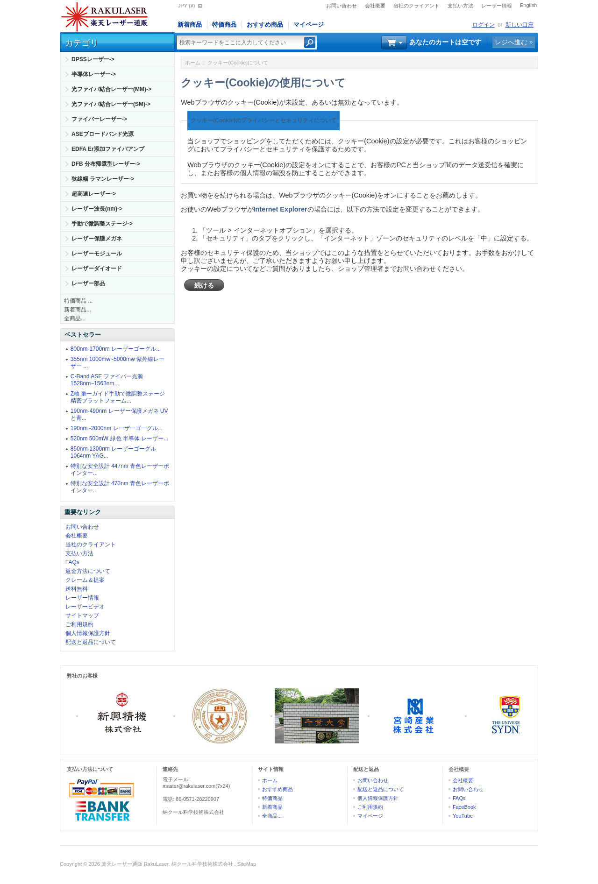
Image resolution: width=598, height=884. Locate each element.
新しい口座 (519, 24)
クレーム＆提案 (85, 580)
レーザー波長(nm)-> (96, 208)
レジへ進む (511, 42)
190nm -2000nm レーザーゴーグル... (117, 428)
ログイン (483, 24)
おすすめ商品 (265, 24)
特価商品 (224, 24)
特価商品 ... (78, 300)
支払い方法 (460, 5)
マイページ (308, 24)
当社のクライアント (416, 5)
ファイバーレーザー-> (99, 119)
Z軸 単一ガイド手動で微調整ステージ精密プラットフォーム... (118, 397)
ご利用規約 (79, 624)
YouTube (463, 816)
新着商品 (190, 24)
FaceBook (464, 807)
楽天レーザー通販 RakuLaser (135, 864)
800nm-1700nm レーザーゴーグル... (116, 349)
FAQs (72, 562)
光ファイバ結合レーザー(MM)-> (111, 89)
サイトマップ (82, 615)
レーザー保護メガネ (96, 238)
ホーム (192, 62)
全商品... (74, 318)
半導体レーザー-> (93, 74)
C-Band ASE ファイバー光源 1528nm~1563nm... (107, 380)
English (528, 5)
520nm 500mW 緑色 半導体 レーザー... (119, 438)
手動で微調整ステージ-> (102, 223)
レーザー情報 (496, 5)
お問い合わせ (341, 5)
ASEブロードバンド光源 (102, 134)
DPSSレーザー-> (92, 59)
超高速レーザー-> (93, 194)
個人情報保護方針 (87, 633)
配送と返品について (90, 642)
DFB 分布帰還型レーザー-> (105, 164)
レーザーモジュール (96, 253)
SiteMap (246, 864)
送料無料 (76, 589)
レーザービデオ (85, 606)
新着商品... (77, 309)
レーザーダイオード (96, 268)
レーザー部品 (88, 283)
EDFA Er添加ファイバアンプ (107, 149)
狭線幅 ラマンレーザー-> (102, 179)
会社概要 (375, 5)
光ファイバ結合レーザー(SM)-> (110, 104)
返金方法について (87, 571)
